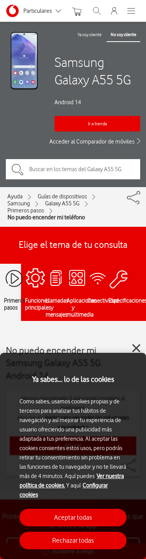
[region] (73, 456)
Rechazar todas (73, 540)
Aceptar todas (73, 517)
